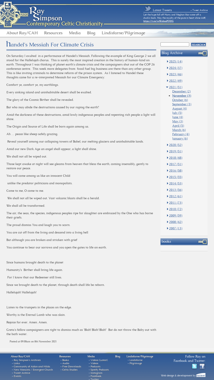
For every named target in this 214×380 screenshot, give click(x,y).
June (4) (177, 117)
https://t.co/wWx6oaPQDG (158, 20)
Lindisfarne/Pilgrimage (123, 33)
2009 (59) (175, 215)
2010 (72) (175, 209)
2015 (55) (175, 177)
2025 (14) (175, 61)
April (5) (178, 126)
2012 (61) (175, 196)
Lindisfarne (136, 360)
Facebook (96, 376)
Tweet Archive (22, 373)
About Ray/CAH (22, 33)
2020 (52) (175, 145)
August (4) (179, 108)
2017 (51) (175, 164)
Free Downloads (71, 366)
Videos (94, 363)
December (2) (181, 91)
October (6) (180, 100)
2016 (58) (175, 170)
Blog (91, 33)
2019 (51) (175, 151)
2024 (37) (175, 68)
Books (65, 360)
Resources (53, 33)
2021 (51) (175, 87)
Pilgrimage (135, 363)
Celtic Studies (69, 369)
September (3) (181, 104)
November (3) (181, 96)
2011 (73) (175, 203)
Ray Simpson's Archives (27, 360)
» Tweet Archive (199, 10)
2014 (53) (175, 183)
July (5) (177, 113)
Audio (65, 363)
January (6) (180, 138)
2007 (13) (175, 228)
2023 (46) (175, 74)
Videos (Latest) (99, 360)
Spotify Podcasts (100, 369)
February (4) (180, 134)
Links (17, 363)
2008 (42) (175, 222)
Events (17, 376)
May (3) (177, 121)
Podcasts (95, 366)
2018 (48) (175, 158)
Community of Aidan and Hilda (32, 366)
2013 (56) (175, 190)
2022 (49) (175, 81)
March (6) (179, 130)
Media (75, 33)
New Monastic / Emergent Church (33, 369)
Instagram (97, 373)
